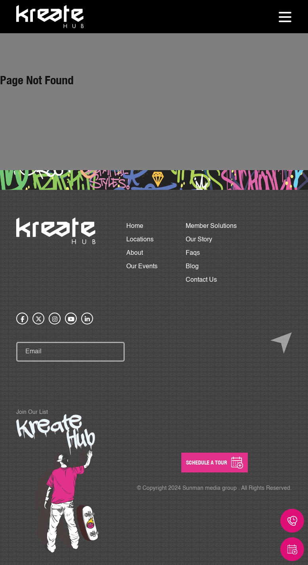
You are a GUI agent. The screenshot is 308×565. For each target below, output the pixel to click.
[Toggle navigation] (285, 17)
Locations (140, 240)
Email (39, 337)
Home (134, 226)
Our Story (199, 240)
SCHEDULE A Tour (214, 462)
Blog (192, 267)
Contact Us (201, 280)
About (134, 253)
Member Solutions (211, 226)
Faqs (193, 253)
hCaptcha (45, 366)
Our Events (142, 267)
